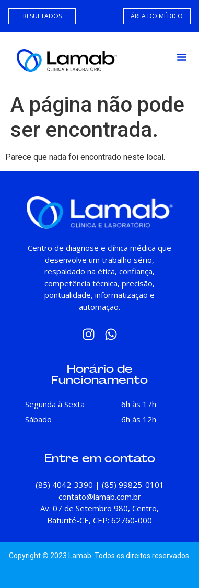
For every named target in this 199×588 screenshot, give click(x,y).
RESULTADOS (42, 15)
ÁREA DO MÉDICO (157, 15)
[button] (182, 57)
